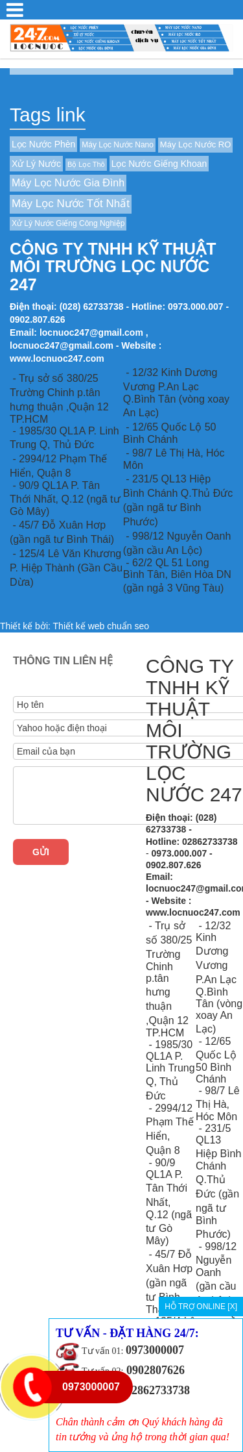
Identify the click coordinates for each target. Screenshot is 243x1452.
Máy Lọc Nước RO (195, 144)
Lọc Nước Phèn (43, 144)
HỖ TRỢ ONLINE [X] (201, 1306)
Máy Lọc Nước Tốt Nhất (71, 203)
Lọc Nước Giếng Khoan (159, 163)
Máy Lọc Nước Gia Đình (68, 182)
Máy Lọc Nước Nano (118, 144)
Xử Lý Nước (36, 163)
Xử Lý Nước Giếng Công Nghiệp (68, 223)
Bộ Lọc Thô (86, 164)
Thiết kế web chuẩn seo (101, 626)
